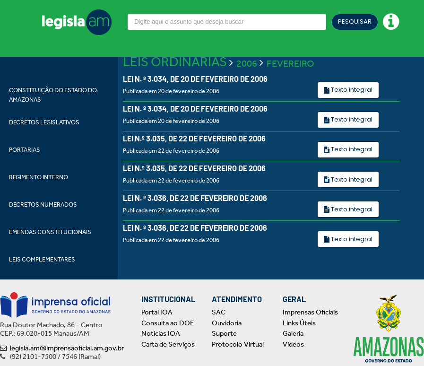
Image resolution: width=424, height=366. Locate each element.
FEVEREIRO (290, 63)
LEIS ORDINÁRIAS (175, 62)
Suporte (224, 333)
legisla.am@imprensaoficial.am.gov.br (62, 348)
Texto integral (350, 89)
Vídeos (293, 344)
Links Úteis (299, 323)
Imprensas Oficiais (310, 312)
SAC (218, 312)
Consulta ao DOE (167, 323)
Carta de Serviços (168, 344)
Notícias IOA (160, 333)
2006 (246, 63)
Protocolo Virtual (238, 344)
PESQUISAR (355, 21)
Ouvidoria (227, 323)
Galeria (293, 333)
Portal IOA (157, 312)
